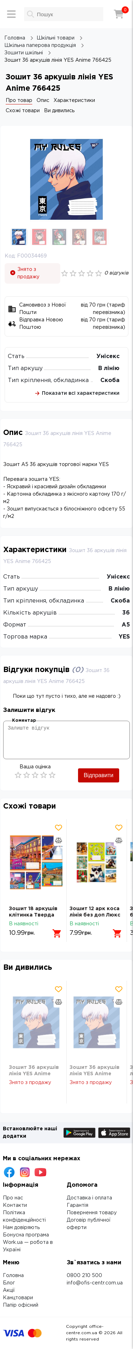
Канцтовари (18, 1298)
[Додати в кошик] (57, 933)
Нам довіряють (21, 1228)
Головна (13, 1276)
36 (126, 613)
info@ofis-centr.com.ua (95, 1283)
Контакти (15, 1205)
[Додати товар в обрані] (58, 827)
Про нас (13, 1198)
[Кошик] (118, 14)
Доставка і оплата (89, 1198)
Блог (9, 1283)
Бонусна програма (26, 1235)
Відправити (98, 775)
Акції (9, 1290)
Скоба (110, 380)
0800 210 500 (84, 1276)
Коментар (24, 720)
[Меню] (11, 14)
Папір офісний (20, 1305)
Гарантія (77, 1205)
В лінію (109, 368)
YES (124, 637)
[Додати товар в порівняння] (58, 840)
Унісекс (108, 356)
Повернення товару (92, 1213)
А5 (126, 625)
